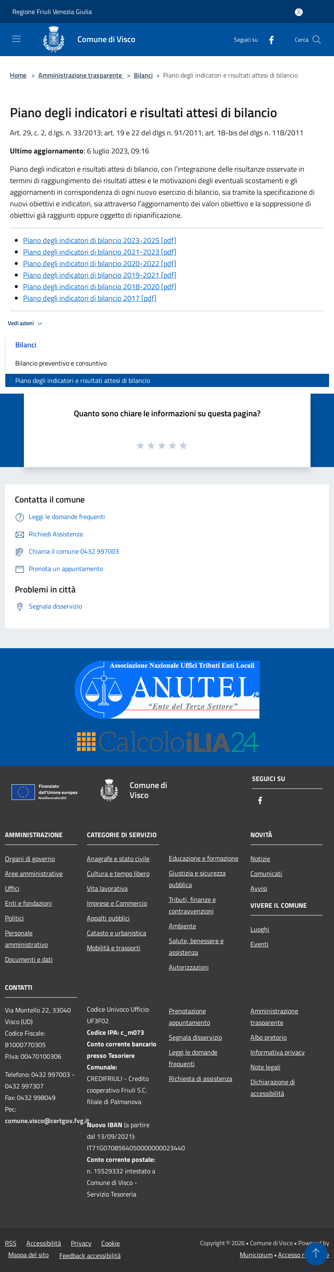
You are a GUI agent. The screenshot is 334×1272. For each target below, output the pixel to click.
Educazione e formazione (203, 858)
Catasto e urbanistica (116, 933)
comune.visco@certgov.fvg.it (47, 1121)
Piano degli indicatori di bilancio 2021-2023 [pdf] (99, 251)
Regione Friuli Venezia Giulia (52, 12)
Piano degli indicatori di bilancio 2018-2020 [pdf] (99, 286)
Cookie (110, 1243)
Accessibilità (43, 1243)
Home (18, 75)
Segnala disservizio (195, 1037)
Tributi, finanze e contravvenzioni (192, 905)
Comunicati (266, 873)
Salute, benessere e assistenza (196, 946)
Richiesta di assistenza (200, 1078)
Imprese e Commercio (117, 903)
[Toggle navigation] (16, 39)
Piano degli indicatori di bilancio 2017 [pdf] (89, 298)
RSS (10, 1243)
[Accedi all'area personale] (298, 12)
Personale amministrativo (26, 938)
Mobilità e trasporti (113, 948)
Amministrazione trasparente (81, 75)
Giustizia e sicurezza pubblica (197, 879)
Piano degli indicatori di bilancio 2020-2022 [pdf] (99, 263)
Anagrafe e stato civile (118, 859)
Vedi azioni (26, 323)
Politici (14, 918)
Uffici (12, 888)
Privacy (81, 1243)
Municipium (256, 1255)
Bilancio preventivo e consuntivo (61, 363)
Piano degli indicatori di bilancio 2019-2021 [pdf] (99, 275)
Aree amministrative (34, 873)
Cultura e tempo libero (118, 873)
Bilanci (143, 75)
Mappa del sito (28, 1255)
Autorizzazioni (189, 967)
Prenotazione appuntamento (189, 1016)
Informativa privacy (277, 1052)
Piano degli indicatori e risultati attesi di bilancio (82, 380)
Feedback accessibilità (90, 1255)
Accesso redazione (303, 1255)
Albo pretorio (268, 1037)
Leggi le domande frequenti (193, 1058)
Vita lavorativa (107, 888)
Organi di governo (30, 859)
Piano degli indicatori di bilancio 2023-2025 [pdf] (99, 240)
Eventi (259, 944)
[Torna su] (315, 1253)
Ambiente (182, 926)
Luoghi (259, 929)
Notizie (260, 859)
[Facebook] (268, 39)
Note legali (265, 1067)
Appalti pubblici (108, 918)
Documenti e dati (29, 959)
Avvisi (258, 888)
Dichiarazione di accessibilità (272, 1087)
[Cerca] (317, 40)
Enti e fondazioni (28, 903)
